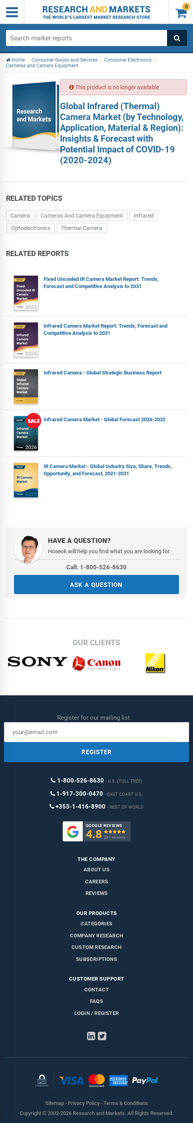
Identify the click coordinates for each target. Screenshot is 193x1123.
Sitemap (54, 1103)
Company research (96, 936)
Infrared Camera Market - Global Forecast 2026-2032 (104, 419)
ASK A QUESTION (96, 585)
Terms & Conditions (125, 1103)
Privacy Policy (83, 1103)
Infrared (144, 215)
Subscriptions (96, 959)
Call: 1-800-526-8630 (96, 567)
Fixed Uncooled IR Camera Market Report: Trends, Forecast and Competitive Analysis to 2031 (101, 282)
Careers (96, 882)
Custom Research (96, 947)
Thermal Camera (81, 228)
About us (96, 870)
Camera (20, 215)
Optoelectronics (30, 228)
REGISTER (97, 752)
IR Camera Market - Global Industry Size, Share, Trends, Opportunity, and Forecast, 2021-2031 (108, 469)
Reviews (96, 893)
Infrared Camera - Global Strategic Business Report (102, 373)
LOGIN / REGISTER (96, 1013)
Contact (96, 990)
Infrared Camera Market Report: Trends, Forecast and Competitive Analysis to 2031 (105, 329)
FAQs (96, 1001)
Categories (96, 924)
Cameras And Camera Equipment (82, 215)
